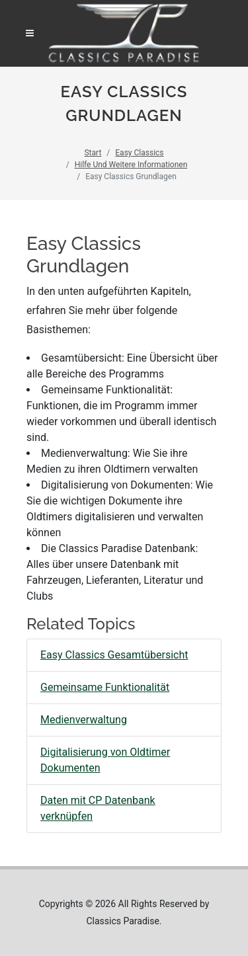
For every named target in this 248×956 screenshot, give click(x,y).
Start (92, 152)
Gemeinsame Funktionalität (104, 687)
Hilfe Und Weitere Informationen (131, 164)
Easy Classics (139, 152)
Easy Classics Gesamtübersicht (114, 655)
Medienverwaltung (83, 719)
